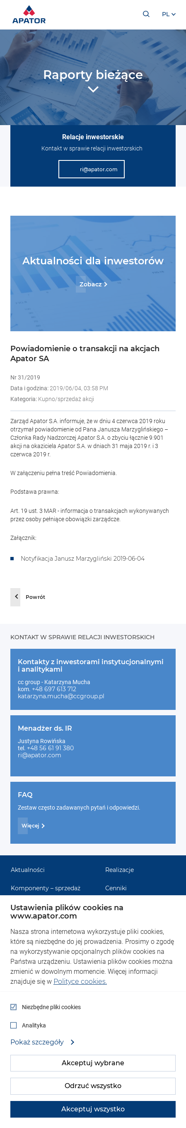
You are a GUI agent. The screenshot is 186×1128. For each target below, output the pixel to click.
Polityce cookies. (80, 981)
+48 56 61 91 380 (50, 748)
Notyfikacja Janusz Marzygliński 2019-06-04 (83, 558)
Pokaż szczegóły (37, 1042)
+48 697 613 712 (54, 689)
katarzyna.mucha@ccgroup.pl (61, 696)
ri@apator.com (39, 755)
